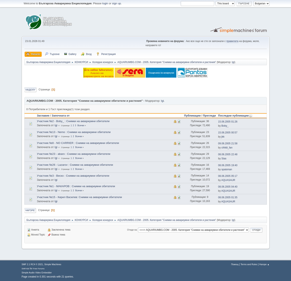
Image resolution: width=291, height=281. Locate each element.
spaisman (226, 169)
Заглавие (43, 115)
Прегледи (209, 115)
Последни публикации (235, 115)
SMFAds (25, 268)
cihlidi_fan (226, 147)
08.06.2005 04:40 (227, 186)
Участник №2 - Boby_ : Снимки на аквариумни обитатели (73, 121)
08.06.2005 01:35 (227, 197)
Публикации (192, 115)
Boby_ (224, 125)
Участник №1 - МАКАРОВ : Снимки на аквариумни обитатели (76, 186)
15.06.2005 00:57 (227, 132)
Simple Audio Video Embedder (37, 272)
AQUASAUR (228, 180)
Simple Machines (52, 264)
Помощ (235, 264)
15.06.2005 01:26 (227, 121)
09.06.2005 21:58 (227, 143)
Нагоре (30, 210)
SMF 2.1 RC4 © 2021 (32, 264)
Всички (80, 125)
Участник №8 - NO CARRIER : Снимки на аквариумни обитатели (78, 143)
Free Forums (39, 268)
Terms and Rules (249, 264)
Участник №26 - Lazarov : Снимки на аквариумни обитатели (75, 164)
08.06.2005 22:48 (227, 154)
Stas (223, 158)
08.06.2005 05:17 (227, 176)
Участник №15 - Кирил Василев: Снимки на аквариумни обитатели (79, 197)
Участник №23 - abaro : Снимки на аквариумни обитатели (73, 153)
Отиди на (132, 230)
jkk (222, 136)
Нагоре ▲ (264, 264)
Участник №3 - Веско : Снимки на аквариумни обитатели (73, 175)
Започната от (61, 115)
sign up (116, 3)
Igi (233, 62)
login (105, 3)
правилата (232, 41)
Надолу (30, 90)
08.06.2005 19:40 (227, 165)
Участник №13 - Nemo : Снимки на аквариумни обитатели (74, 132)
